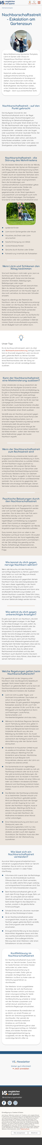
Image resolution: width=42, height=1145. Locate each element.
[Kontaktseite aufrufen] (34, 2)
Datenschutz (25, 1129)
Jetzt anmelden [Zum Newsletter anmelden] (21, 1069)
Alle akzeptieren (19, 1133)
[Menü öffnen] (39, 2)
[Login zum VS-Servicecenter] (29, 2)
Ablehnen (34, 1133)
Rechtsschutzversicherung (16, 351)
